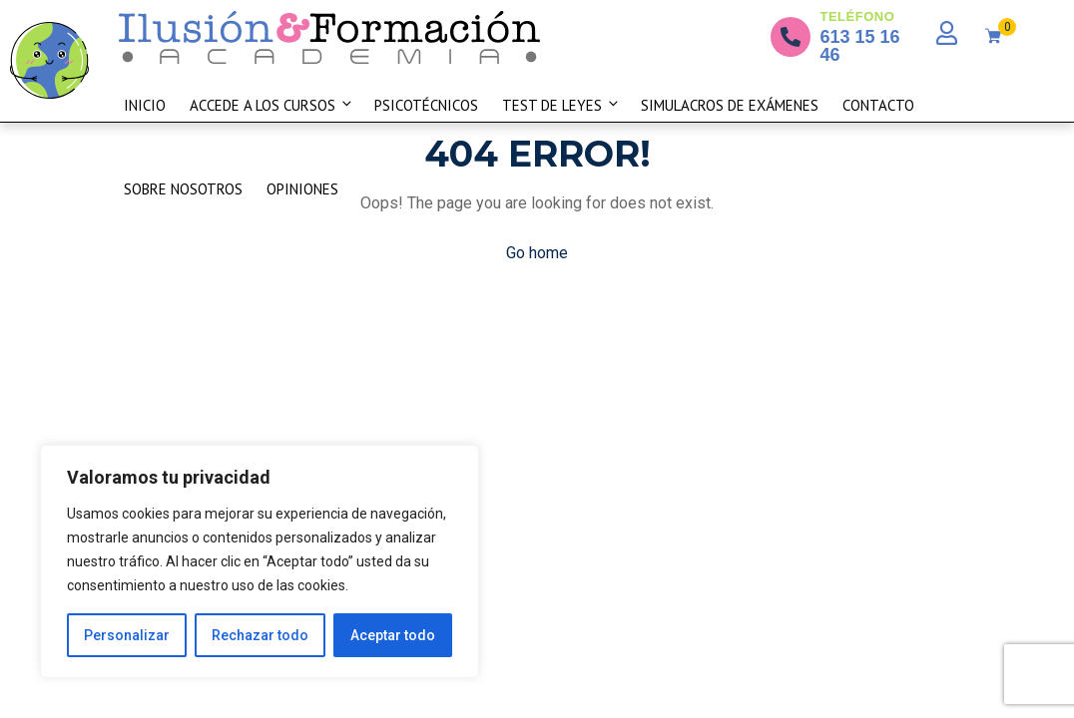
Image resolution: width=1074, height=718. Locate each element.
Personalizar (127, 635)
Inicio (145, 105)
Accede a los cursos (272, 105)
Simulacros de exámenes (729, 105)
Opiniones (302, 189)
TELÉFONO (857, 16)
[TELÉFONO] (790, 37)
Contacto (878, 105)
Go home (537, 252)
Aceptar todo (392, 635)
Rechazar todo (260, 635)
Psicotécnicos (426, 105)
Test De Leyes (561, 105)
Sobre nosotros (183, 189)
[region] (259, 561)
